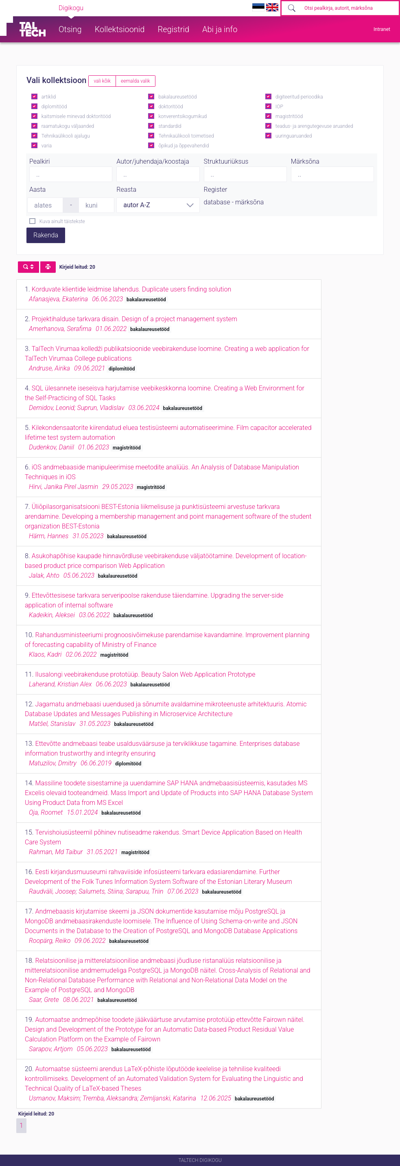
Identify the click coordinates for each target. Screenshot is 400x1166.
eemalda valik (135, 81)
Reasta (126, 189)
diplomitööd (54, 107)
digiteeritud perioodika (299, 97)
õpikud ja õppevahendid (183, 146)
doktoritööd (170, 107)
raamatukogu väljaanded (68, 126)
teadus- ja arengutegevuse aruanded (314, 126)
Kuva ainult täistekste (62, 221)
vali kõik (102, 81)
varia (47, 146)
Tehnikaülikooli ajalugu (66, 136)
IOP (279, 107)
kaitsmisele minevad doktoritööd (76, 116)
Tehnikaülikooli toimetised (186, 136)
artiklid (49, 97)
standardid (169, 126)
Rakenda (45, 235)
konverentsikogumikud (182, 116)
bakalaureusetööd (177, 97)
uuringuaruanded (293, 136)
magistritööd (289, 116)
